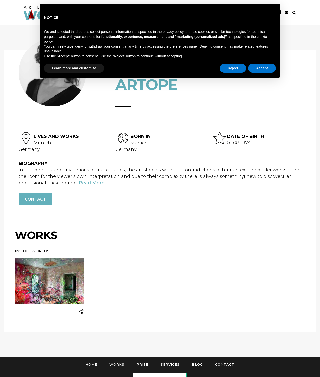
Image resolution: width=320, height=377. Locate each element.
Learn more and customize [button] (74, 68)
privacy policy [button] (173, 32)
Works (117, 364)
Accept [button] (262, 68)
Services (170, 364)
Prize (142, 364)
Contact (35, 199)
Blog (197, 364)
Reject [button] (233, 68)
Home (91, 364)
